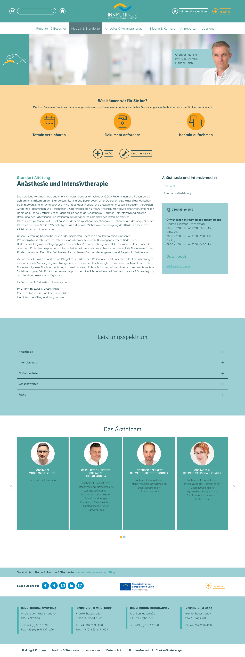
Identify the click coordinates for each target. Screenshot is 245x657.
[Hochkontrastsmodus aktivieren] (12, 11)
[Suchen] (52, 11)
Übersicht (169, 186)
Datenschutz (114, 650)
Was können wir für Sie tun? (122, 100)
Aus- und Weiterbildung (177, 194)
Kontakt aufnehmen (196, 135)
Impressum (92, 650)
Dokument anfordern (122, 135)
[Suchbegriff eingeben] (36, 11)
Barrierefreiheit (139, 650)
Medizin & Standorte (65, 650)
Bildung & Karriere (34, 650)
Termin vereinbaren (49, 135)
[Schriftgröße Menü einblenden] (190, 11)
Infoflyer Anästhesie (178, 267)
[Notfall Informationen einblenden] (221, 11)
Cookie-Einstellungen (169, 650)
